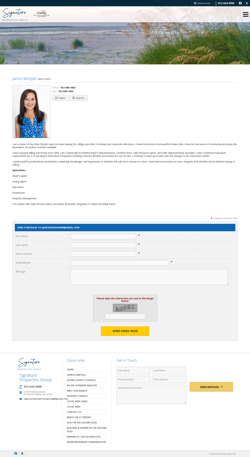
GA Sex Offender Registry (82, 385)
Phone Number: (24, 253)
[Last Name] (169, 370)
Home (70, 369)
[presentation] (211, 372)
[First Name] (133, 370)
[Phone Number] (133, 379)
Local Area (73, 406)
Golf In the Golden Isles (82, 422)
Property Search (77, 396)
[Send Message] (211, 387)
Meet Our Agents (77, 390)
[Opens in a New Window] (240, 3)
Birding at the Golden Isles (84, 436)
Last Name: (22, 245)
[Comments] (151, 394)
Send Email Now (125, 331)
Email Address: (23, 262)
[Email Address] (169, 379)
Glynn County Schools (81, 380)
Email (60, 98)
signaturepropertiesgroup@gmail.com (46, 398)
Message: (21, 271)
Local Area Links (77, 401)
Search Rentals (76, 374)
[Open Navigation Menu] (245, 14)
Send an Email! (202, 3)
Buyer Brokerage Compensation (86, 441)
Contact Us (74, 411)
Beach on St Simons (79, 417)
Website (79, 98)
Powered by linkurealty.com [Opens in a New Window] (222, 453)
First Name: (22, 236)
